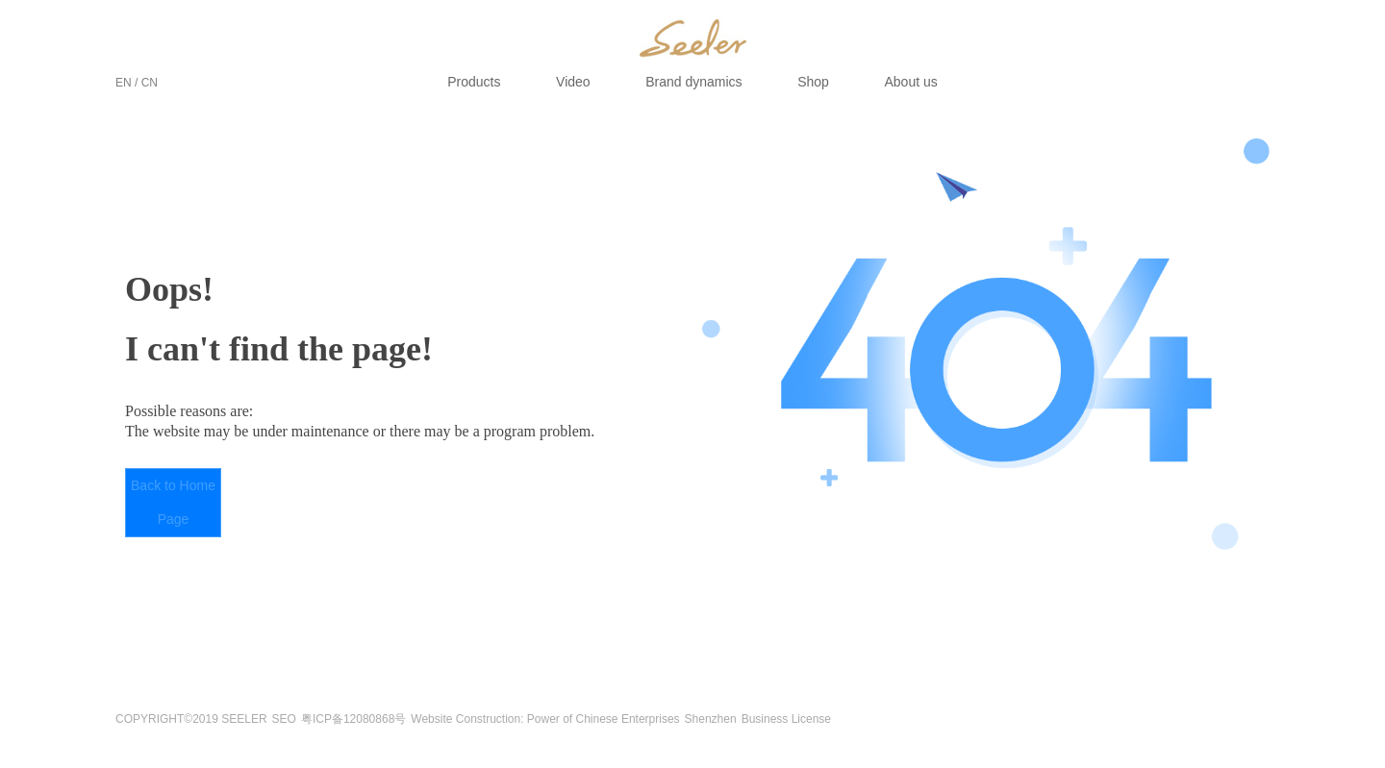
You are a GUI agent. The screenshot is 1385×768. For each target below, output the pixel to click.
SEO (284, 719)
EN (123, 82)
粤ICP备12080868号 (353, 719)
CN (149, 82)
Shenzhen (711, 719)
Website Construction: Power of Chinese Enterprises (545, 719)
